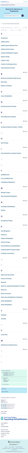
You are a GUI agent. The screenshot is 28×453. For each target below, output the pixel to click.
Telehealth (3, 315)
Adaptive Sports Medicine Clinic (9, 45)
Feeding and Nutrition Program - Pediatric (12, 127)
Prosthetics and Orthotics (7, 253)
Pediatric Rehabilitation (7, 238)
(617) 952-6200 (4, 404)
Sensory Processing (6, 278)
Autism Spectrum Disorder (8, 67)
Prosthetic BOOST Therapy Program (10, 249)
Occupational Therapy (6, 220)
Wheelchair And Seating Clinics (9, 345)
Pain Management (5, 231)
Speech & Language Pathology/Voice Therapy (13, 286)
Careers (2, 424)
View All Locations (5, 391)
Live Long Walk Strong (7, 178)
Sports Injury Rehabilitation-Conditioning (11, 297)
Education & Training (5, 433)
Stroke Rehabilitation (6, 300)
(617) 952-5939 (4, 405)
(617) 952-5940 (4, 408)
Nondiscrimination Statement (6, 448)
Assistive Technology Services (9, 64)
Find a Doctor (4, 388)
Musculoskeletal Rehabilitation (9, 196)
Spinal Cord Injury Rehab (7, 274)
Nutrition (3, 210)
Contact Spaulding (4, 426)
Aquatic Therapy (5, 56)
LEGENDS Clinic (5, 174)
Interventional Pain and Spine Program (11, 153)
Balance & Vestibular (6, 85)
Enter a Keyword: (7, 13)
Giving (2, 436)
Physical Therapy (5, 242)
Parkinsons (4, 234)
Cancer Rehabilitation (6, 96)
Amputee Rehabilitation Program (9, 52)
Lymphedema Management (8, 182)
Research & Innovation (5, 431)
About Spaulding (4, 423)
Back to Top (25, 72)
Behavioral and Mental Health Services (11, 78)
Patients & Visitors (4, 429)
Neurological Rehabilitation (8, 206)
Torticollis (3, 318)
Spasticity (3, 282)
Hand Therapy (4, 142)
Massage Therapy (5, 192)
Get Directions (5, 381)
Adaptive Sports (5, 41)
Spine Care (4, 289)
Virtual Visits (4, 334)
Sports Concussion (6, 293)
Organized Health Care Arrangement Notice (18, 448)
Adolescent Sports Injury (7, 49)
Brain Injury (4, 81)
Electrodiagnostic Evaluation (8, 116)
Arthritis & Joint (5, 60)
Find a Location (4, 411)
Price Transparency (14, 449)
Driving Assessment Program (8, 106)
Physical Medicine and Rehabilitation (10, 245)
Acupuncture (4, 38)
